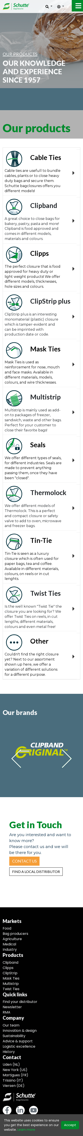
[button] (24, 861)
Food (7, 928)
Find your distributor (20, 1001)
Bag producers (15, 933)
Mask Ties (11, 978)
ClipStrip (10, 973)
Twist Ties (11, 988)
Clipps (8, 967)
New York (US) (15, 1069)
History (9, 1051)
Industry (10, 949)
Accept (70, 1125)
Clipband (10, 962)
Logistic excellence (19, 1046)
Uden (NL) (11, 1064)
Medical (9, 944)
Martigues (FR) (15, 1075)
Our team (11, 1025)
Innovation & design (20, 1030)
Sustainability (14, 1035)
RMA (6, 1012)
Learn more (26, 1129)
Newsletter (12, 1007)
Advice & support (18, 1041)
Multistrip (11, 983)
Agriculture (12, 938)
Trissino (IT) (13, 1080)
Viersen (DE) (14, 1085)
